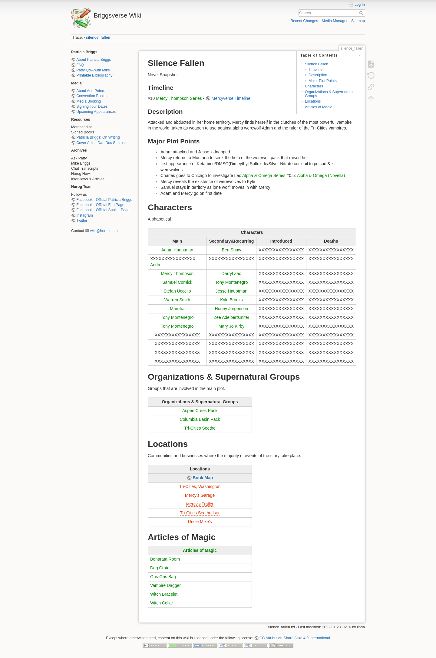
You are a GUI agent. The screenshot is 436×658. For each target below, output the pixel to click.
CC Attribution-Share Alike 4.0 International (294, 638)
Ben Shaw (231, 249)
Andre (155, 264)
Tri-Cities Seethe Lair (200, 512)
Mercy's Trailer (200, 504)
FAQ (80, 65)
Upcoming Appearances (96, 112)
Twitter (81, 220)
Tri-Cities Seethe (200, 428)
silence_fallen (98, 37)
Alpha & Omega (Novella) (321, 175)
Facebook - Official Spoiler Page (102, 210)
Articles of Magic (318, 107)
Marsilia (177, 308)
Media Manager (335, 21)
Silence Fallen (316, 64)
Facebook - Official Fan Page (100, 205)
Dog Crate (160, 567)
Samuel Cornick (177, 282)
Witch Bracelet (163, 594)
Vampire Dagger (165, 585)
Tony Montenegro (231, 282)
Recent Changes (304, 21)
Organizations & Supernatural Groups (329, 94)
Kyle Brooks (231, 299)
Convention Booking (93, 96)
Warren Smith (177, 299)
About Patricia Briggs (93, 59)
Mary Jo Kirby (232, 326)
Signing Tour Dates (91, 106)
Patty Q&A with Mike (93, 70)
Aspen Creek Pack (199, 410)
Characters (314, 86)
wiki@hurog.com (104, 231)
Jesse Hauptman (231, 291)
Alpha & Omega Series (263, 175)
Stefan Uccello (177, 291)
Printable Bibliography (94, 75)
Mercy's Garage (200, 495)
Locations (313, 101)
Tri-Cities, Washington (200, 486)
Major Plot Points (323, 81)
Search (362, 13)
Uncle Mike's (200, 521)
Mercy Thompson (177, 273)
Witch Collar (161, 603)
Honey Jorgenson (231, 308)
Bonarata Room (165, 559)
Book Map (203, 477)
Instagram (84, 215)
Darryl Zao (231, 273)
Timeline (315, 69)
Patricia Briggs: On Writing (98, 137)
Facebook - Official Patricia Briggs (104, 200)
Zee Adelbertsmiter (231, 317)
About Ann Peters (90, 91)
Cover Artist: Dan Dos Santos (100, 143)
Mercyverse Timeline (231, 98)
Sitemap (358, 21)
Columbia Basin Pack (200, 419)
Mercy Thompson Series (179, 98)
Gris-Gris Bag (163, 576)
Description (318, 75)
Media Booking (88, 101)
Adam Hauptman (177, 249)
